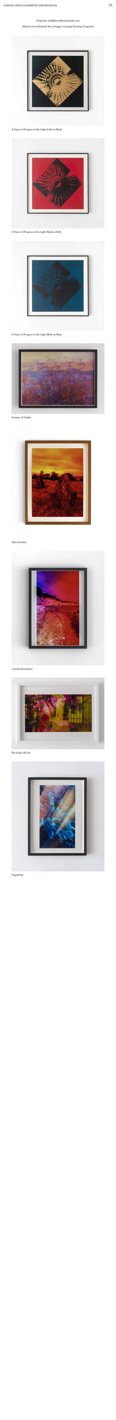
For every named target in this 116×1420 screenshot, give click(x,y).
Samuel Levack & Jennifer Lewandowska (30, 5)
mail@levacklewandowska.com (64, 20)
